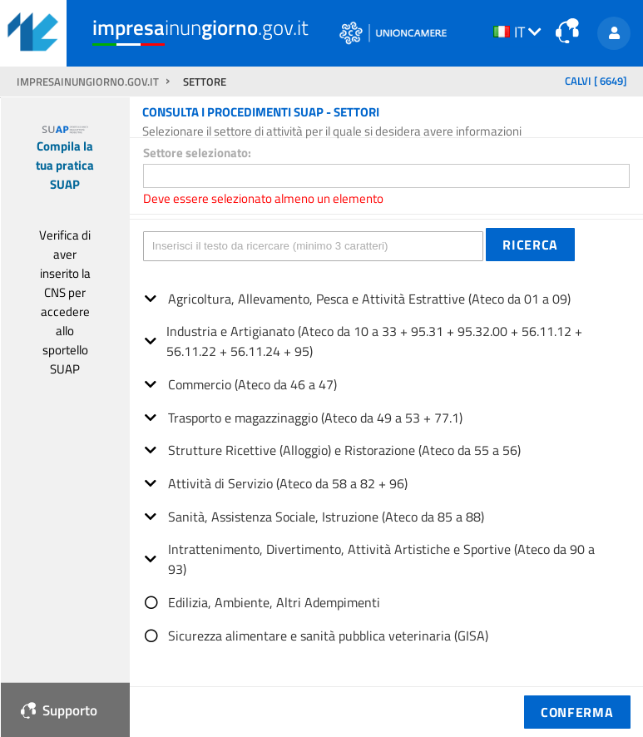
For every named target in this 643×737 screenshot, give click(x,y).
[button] (530, 244)
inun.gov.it (200, 27)
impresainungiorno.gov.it (89, 82)
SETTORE (204, 82)
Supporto (59, 710)
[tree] (386, 461)
